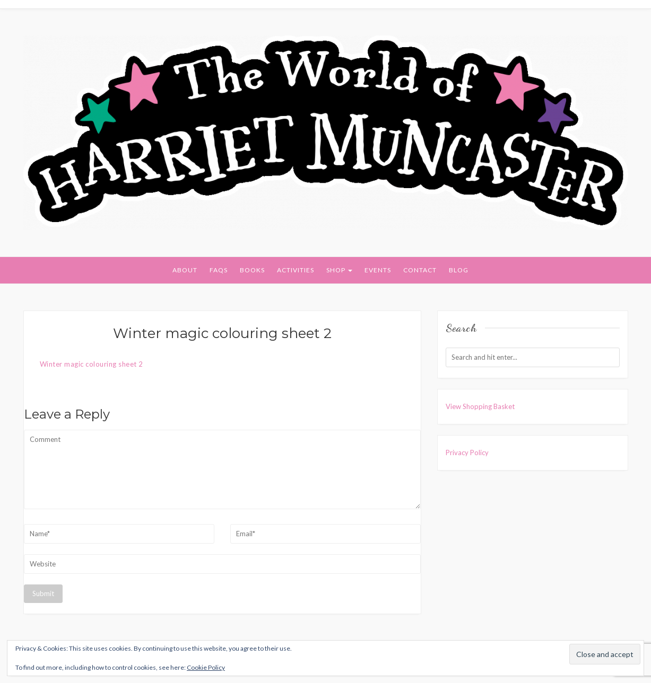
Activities (295, 270)
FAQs (219, 270)
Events (377, 270)
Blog (458, 270)
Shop (339, 270)
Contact (420, 270)
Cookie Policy (206, 667)
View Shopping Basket (480, 406)
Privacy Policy (467, 452)
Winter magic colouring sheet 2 (91, 364)
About (184, 270)
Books (252, 270)
